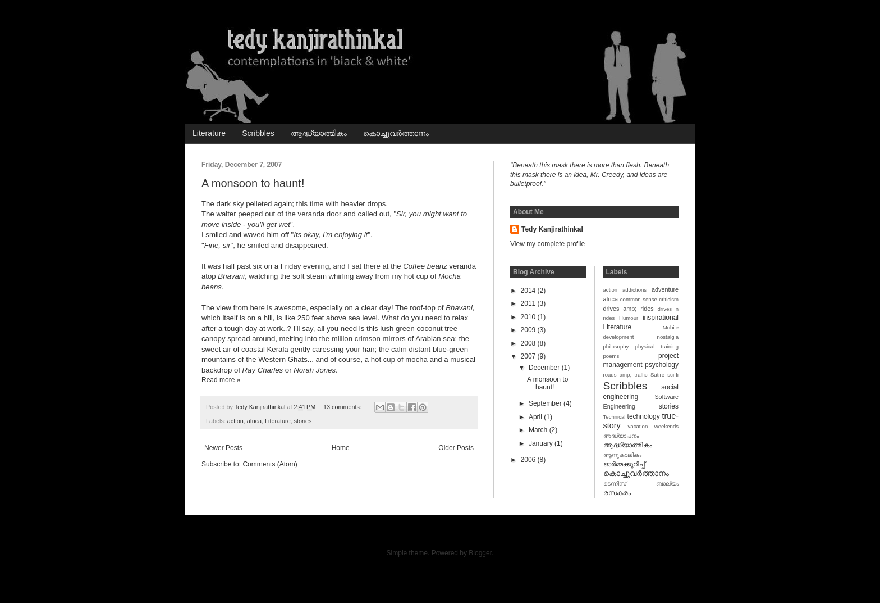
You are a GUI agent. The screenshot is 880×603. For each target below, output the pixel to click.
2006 (529, 460)
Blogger (480, 553)
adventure (665, 289)
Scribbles (258, 133)
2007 (529, 356)
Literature (209, 133)
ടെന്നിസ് (614, 483)
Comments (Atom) (269, 464)
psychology (662, 365)
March (539, 430)
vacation (638, 426)
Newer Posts (223, 448)
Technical (614, 417)
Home (341, 448)
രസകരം (617, 493)
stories (303, 421)
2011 (529, 303)
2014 (529, 290)
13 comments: (343, 406)
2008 (529, 343)
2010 (529, 317)
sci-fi (673, 374)
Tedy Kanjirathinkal (552, 229)
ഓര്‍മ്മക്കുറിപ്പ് (624, 464)
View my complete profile (547, 244)
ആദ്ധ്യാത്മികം (319, 133)
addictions (634, 290)
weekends (666, 426)
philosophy (616, 346)
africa (254, 421)
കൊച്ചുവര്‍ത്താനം (396, 133)
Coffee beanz (425, 266)
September (546, 403)
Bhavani (231, 276)
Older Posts (456, 448)
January (541, 443)
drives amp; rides (628, 308)
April (536, 417)
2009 (529, 330)
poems (611, 356)
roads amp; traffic (625, 374)
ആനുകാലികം (622, 455)
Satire (657, 374)
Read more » (220, 380)
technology (643, 416)
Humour (628, 318)
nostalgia (668, 337)
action (235, 421)
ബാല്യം (667, 483)
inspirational (661, 317)
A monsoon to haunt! (252, 183)
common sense (638, 299)
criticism (669, 299)
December (545, 367)
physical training (657, 346)
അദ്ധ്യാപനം (621, 436)
